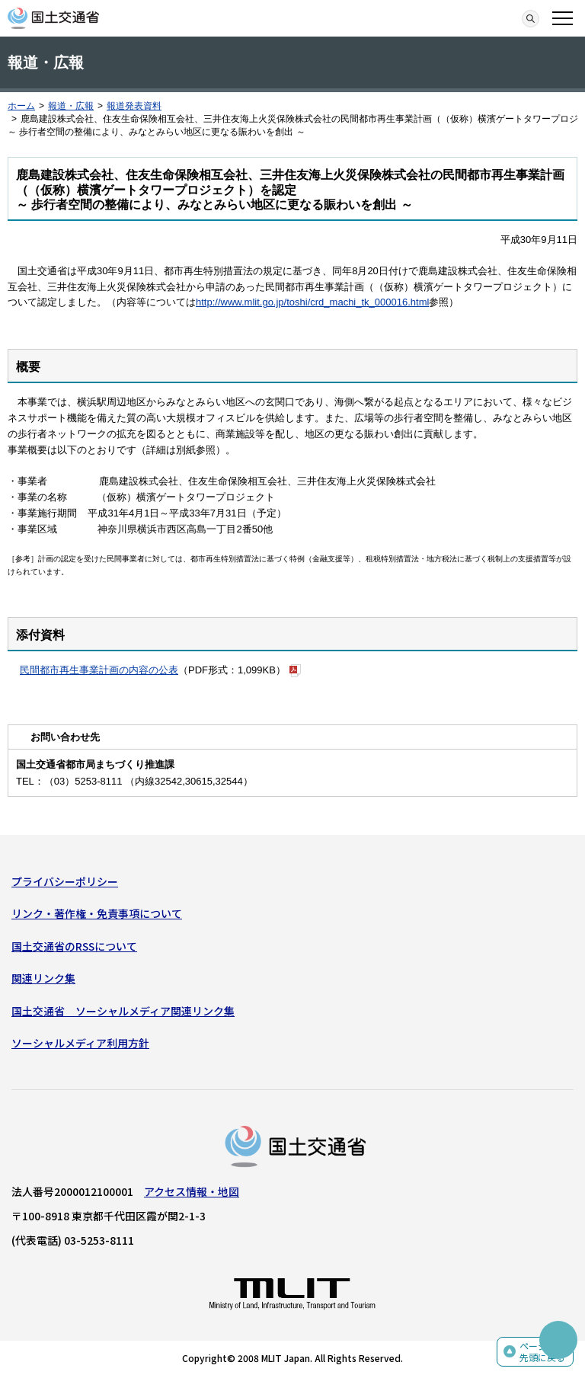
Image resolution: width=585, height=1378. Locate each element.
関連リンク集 (43, 978)
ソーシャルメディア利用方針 (80, 1042)
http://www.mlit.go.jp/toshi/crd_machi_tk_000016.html (312, 302)
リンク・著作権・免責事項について (96, 913)
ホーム (21, 106)
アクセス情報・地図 (191, 1191)
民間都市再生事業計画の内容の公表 (99, 670)
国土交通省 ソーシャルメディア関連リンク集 (123, 1010)
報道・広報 (71, 106)
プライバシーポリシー (64, 881)
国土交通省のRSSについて (74, 946)
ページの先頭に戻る (542, 1351)
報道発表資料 (134, 106)
